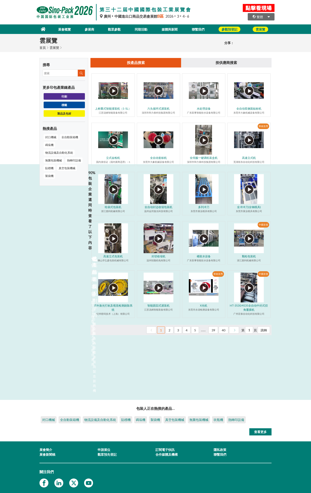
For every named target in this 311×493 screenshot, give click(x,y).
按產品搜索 (136, 62)
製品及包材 (64, 113)
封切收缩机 (158, 256)
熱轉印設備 (74, 160)
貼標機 (49, 167)
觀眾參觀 (113, 29)
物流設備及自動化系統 (59, 152)
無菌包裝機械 (53, 160)
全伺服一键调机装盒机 (204, 157)
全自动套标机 (158, 157)
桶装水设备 (204, 256)
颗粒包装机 (249, 256)
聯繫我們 (201, 29)
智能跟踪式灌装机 (158, 305)
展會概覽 (61, 29)
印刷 (64, 96)
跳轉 (264, 330)
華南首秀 (263, 126)
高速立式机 (249, 157)
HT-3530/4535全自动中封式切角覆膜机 (249, 307)
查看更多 (260, 431)
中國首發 (263, 224)
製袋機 (49, 175)
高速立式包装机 (113, 256)
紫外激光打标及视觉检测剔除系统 (113, 307)
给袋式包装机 (113, 207)
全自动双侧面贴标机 (248, 108)
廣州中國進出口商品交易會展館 (132, 16)
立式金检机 (113, 157)
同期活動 (141, 29)
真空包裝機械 (67, 167)
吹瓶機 (218, 419)
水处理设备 (204, 108)
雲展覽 (54, 47)
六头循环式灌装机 (158, 108)
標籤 (64, 104)
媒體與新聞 (172, 29)
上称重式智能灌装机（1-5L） (113, 108)
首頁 (42, 47)
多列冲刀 (203, 207)
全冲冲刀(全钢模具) (249, 207)
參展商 (87, 29)
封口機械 (50, 136)
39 (213, 330)
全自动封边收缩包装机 (158, 207)
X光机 (203, 305)
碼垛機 (49, 144)
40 (223, 330)
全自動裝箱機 (69, 136)
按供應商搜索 (226, 62)
